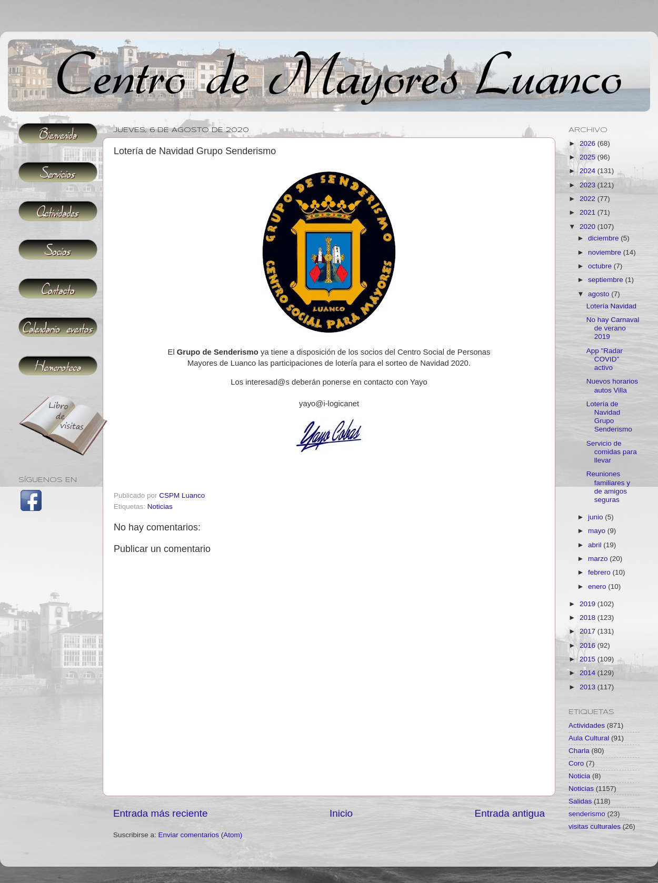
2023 (588, 185)
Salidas (580, 801)
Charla (579, 751)
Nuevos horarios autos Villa (612, 385)
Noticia (579, 776)
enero (598, 586)
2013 (588, 687)
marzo (599, 559)
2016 (588, 645)
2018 (588, 617)
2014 (588, 673)
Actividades (587, 725)
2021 (588, 212)
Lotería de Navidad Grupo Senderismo (609, 417)
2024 (588, 171)
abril (595, 545)
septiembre (606, 280)
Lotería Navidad (611, 306)
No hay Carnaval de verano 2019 (613, 328)
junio (596, 517)
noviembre (605, 252)
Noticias (160, 506)
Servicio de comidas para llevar (611, 451)
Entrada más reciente (160, 813)
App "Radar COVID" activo (604, 359)
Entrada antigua (510, 813)
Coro (576, 763)
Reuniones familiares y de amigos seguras (608, 487)
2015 (588, 659)
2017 (588, 631)
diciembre (604, 238)
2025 (588, 157)
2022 (588, 199)
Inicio (341, 813)
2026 (588, 143)
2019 (588, 604)
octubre (601, 266)
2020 (588, 226)
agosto (599, 294)
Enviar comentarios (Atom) (200, 835)
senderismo (587, 814)
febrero (600, 572)
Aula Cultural (589, 738)
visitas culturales (595, 826)
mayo (597, 531)
